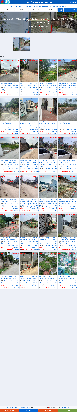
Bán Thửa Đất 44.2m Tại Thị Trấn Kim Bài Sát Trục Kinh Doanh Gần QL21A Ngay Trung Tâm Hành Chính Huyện (9, 123)
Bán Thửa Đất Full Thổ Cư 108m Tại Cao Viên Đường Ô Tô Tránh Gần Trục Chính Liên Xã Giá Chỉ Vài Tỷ (29, 84)
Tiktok (28, 410)
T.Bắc (71, 176)
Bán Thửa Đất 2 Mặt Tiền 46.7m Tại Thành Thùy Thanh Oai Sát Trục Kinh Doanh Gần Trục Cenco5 (48, 123)
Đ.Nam (72, 60)
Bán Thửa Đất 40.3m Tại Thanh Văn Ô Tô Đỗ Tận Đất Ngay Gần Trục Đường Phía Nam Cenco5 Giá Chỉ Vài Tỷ (67, 84)
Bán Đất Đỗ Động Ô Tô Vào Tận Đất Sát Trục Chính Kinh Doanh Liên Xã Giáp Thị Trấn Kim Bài (67, 239)
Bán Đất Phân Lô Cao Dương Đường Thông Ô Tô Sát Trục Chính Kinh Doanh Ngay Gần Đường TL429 (47, 161)
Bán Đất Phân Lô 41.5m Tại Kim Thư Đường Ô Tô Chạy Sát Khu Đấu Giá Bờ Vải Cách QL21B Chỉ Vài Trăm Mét (48, 277)
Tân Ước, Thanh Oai (39, 26)
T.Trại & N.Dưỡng (28, 6)
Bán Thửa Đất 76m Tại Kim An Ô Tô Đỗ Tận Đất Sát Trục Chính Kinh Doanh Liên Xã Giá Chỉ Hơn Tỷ (67, 123)
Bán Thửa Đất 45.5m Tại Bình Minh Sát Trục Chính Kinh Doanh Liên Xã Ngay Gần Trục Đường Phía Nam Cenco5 (9, 239)
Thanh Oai (3, 60)
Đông (14, 137)
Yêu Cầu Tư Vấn (73, 10)
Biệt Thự (58, 6)
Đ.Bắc (33, 60)
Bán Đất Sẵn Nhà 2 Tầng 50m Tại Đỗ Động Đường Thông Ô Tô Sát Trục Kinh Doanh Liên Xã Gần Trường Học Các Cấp (29, 277)
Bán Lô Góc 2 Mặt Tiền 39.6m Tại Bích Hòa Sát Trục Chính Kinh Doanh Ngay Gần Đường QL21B (47, 239)
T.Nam (14, 60)
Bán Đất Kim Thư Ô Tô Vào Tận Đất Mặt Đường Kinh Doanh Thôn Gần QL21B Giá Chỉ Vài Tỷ (29, 123)
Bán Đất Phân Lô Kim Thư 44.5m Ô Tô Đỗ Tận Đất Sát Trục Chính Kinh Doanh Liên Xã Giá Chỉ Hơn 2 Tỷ (67, 277)
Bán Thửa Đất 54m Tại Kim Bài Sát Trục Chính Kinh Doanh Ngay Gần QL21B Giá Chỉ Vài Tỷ (9, 161)
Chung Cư (45, 6)
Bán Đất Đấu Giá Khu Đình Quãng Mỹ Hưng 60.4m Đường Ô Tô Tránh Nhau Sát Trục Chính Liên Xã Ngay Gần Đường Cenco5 (9, 84)
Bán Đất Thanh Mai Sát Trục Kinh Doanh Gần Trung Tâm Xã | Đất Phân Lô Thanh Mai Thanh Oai (67, 200)
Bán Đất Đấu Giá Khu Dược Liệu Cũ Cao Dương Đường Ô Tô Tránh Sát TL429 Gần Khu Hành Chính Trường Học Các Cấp (48, 200)
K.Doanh (9, 60)
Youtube (48, 410)
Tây (71, 253)
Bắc (52, 60)
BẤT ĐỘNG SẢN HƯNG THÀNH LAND (17, 407)
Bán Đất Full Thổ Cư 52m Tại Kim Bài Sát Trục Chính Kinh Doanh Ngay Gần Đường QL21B (29, 161)
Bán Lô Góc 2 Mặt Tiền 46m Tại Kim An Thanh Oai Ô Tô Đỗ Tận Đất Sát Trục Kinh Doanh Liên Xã (9, 277)
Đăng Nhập (73, 2)
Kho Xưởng (37, 6)
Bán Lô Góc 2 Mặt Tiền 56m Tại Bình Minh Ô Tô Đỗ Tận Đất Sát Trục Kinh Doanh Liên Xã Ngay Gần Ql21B (29, 239)
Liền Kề (64, 6)
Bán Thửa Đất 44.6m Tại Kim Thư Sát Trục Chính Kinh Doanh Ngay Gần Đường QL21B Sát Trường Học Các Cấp (48, 84)
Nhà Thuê (52, 6)
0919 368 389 (66, 407)
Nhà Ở (12, 6)
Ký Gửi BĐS (60, 10)
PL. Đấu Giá (18, 6)
